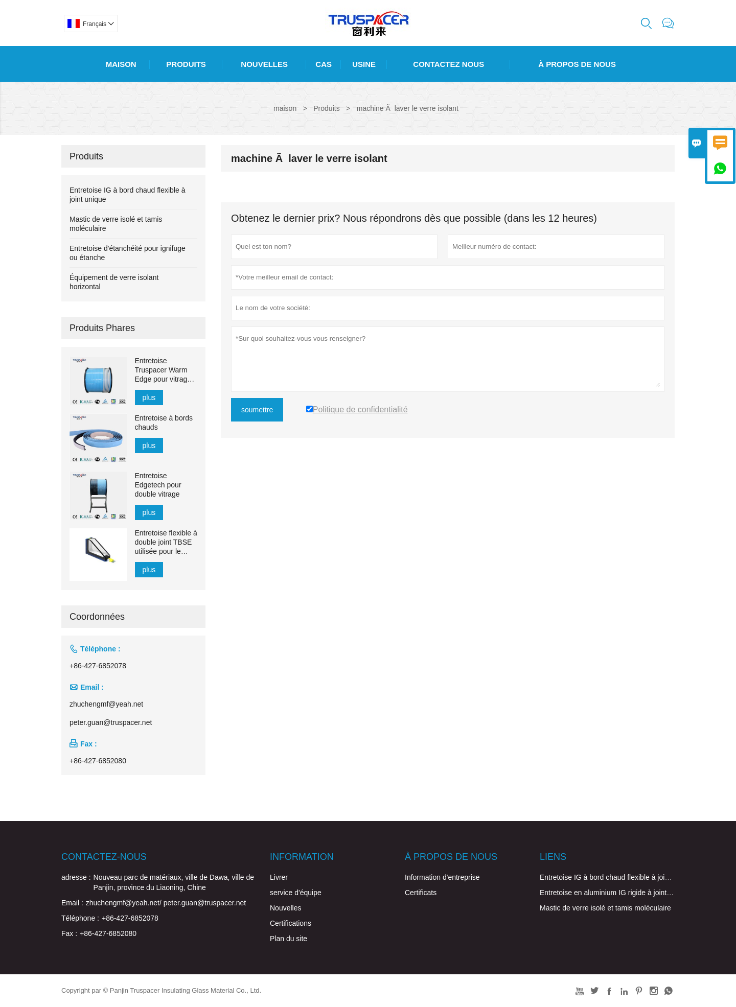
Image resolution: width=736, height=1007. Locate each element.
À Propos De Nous (577, 64)
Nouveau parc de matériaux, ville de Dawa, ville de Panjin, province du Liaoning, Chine (174, 882)
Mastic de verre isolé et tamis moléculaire (605, 908)
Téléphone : (80, 918)
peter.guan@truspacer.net (111, 722)
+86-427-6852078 (98, 666)
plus (149, 397)
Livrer (279, 877)
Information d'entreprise (442, 877)
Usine (364, 64)
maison (284, 108)
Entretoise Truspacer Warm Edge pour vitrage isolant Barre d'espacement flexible (163, 370)
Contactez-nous (104, 857)
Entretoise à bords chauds (164, 422)
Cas (323, 64)
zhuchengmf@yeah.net (106, 704)
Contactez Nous (448, 64)
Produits (186, 64)
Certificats (420, 892)
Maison (121, 64)
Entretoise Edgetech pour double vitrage (158, 485)
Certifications (290, 923)
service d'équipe (295, 892)
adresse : (76, 877)
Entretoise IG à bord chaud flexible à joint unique (617, 877)
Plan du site (288, 938)
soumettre (257, 410)
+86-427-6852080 (98, 761)
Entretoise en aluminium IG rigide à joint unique (615, 892)
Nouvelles (264, 64)
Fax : (69, 933)
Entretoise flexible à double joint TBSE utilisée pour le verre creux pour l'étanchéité (166, 542)
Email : (72, 903)
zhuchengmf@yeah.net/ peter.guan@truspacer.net (166, 903)
